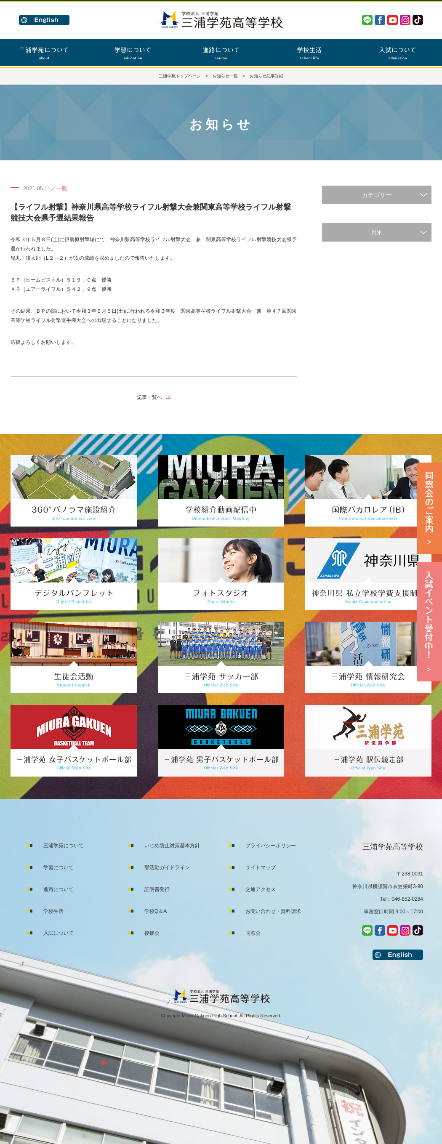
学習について (58, 867)
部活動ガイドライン (167, 867)
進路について (58, 889)
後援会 (152, 933)
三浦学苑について (63, 846)
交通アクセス (260, 889)
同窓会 (253, 933)
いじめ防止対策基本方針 (172, 846)
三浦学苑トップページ (180, 76)
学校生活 (53, 911)
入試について (58, 933)
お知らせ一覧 (225, 76)
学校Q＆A (155, 911)
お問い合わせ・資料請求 (273, 911)
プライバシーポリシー (270, 846)
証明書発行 (157, 889)
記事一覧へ (149, 397)
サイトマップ (260, 867)
